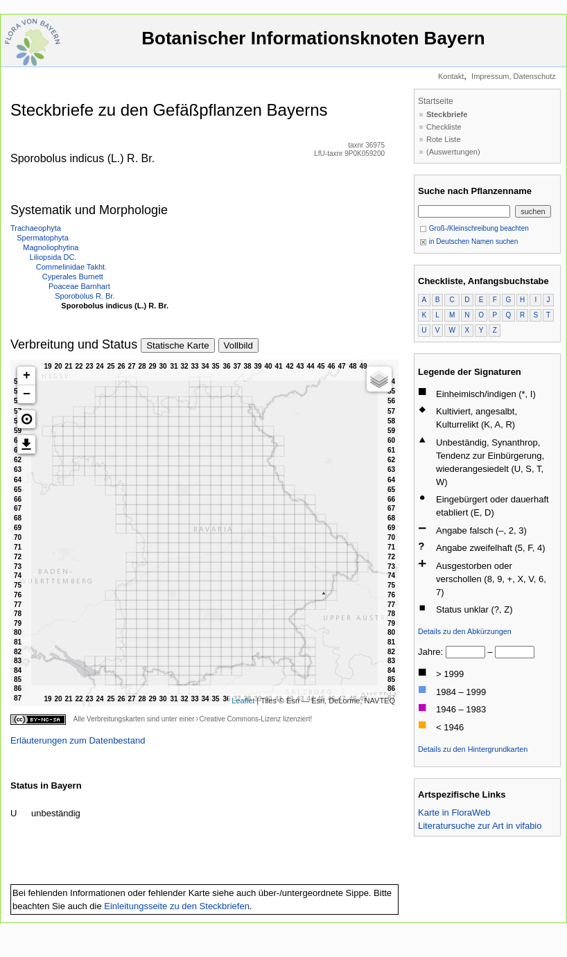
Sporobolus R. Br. (84, 296)
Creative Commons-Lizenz (240, 719)
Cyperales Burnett (72, 276)
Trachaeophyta (35, 228)
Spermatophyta (43, 238)
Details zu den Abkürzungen (465, 631)
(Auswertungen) (453, 152)
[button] (26, 419)
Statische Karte (177, 345)
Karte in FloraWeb (454, 812)
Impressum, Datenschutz (513, 76)
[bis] (514, 652)
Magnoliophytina (50, 247)
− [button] (26, 394)
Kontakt (451, 76)
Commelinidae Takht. (71, 267)
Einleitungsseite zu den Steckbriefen (177, 906)
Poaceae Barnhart (79, 286)
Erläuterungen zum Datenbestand (77, 740)
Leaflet (243, 700)
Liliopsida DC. (53, 257)
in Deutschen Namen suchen (468, 241)
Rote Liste (443, 139)
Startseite (435, 101)
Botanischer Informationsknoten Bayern (313, 45)
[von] (465, 652)
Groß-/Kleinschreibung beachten (474, 228)
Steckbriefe (446, 114)
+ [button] (26, 375)
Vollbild (238, 345)
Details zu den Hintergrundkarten (472, 749)
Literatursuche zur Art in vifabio (479, 825)
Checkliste (444, 127)
